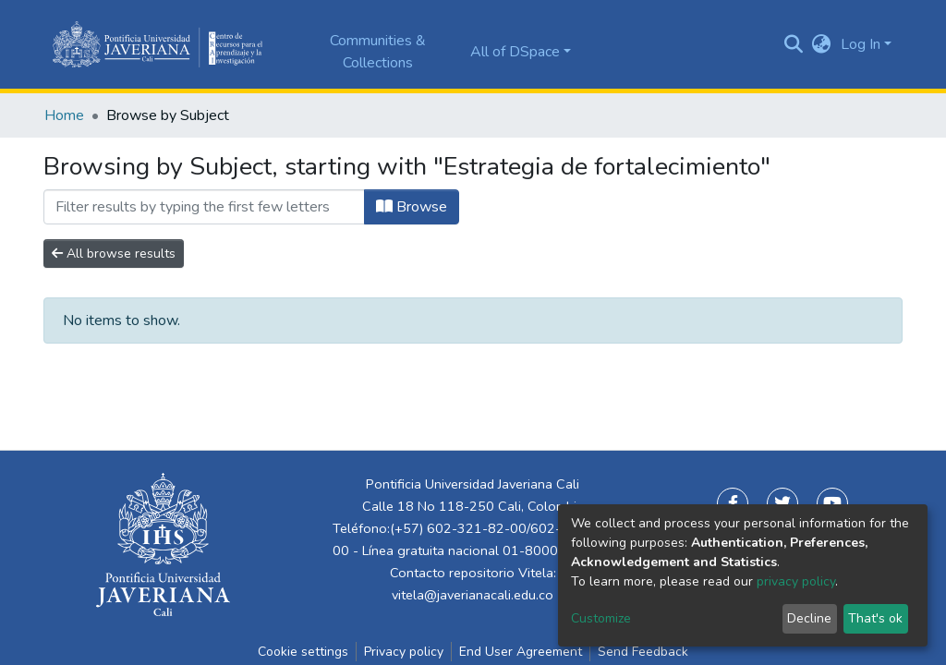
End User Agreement (520, 651)
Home (64, 115)
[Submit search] (794, 44)
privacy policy (796, 581)
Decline (809, 618)
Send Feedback (643, 651)
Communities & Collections (378, 51)
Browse (411, 207)
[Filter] (204, 206)
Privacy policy (403, 651)
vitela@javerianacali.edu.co (472, 595)
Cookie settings (303, 651)
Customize (601, 618)
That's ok (875, 618)
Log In (860, 44)
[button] (822, 44)
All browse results (114, 253)
